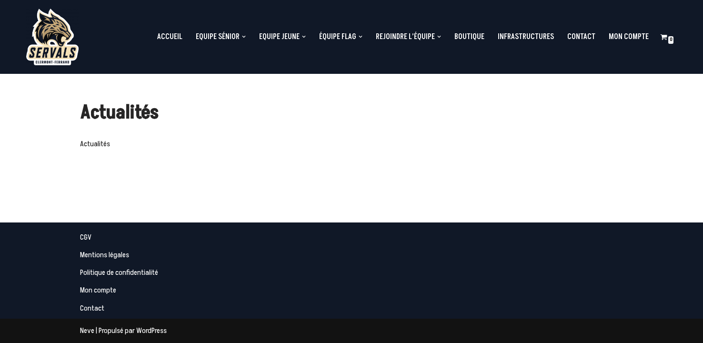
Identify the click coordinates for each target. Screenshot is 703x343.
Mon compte (629, 36)
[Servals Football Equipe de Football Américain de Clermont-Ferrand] (52, 37)
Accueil (169, 36)
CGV (85, 237)
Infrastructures (526, 36)
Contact (581, 36)
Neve (87, 330)
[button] (244, 37)
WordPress (151, 330)
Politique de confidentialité (119, 272)
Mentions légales (104, 255)
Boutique (469, 36)
